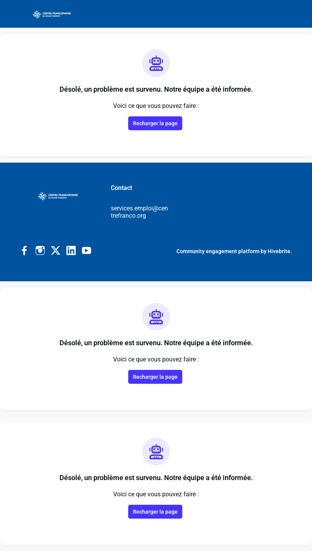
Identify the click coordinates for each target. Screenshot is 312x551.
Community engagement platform (217, 251)
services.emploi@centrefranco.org (139, 212)
